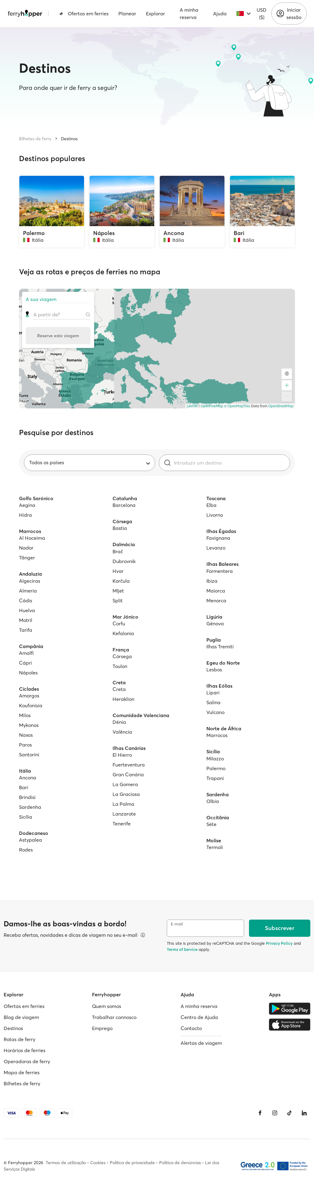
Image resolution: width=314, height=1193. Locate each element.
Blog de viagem (21, 1017)
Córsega (122, 656)
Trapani (215, 778)
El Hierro (122, 755)
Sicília (25, 817)
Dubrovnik (124, 561)
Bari (23, 787)
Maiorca (215, 591)
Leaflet (192, 406)
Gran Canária (128, 774)
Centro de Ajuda (199, 1017)
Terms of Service (182, 949)
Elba (211, 505)
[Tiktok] (289, 1113)
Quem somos (106, 1006)
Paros (25, 745)
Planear (127, 13)
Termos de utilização (66, 1162)
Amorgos (29, 696)
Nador (26, 548)
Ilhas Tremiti (220, 646)
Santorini (29, 754)
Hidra (25, 515)
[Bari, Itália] (262, 212)
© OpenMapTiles (237, 406)
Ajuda (220, 13)
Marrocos (217, 735)
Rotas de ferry (19, 1039)
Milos (25, 715)
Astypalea (30, 840)
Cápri (25, 663)
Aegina (27, 505)
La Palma (123, 804)
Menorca (216, 600)
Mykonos (29, 725)
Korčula (121, 581)
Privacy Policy (279, 943)
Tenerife (122, 823)
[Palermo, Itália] (51, 212)
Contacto (191, 1028)
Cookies (97, 1162)
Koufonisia (30, 705)
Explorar (155, 13)
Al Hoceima (32, 538)
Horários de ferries (24, 1050)
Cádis (25, 600)
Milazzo (215, 758)
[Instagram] (275, 1113)
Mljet (118, 591)
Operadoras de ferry (27, 1061)
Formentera (219, 571)
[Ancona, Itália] (192, 212)
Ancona (27, 777)
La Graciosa (126, 794)
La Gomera (125, 784)
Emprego (102, 1028)
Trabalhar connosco (114, 1017)
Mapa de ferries (22, 1072)
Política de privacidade (132, 1162)
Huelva (27, 610)
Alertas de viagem (201, 1043)
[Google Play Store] (289, 1008)
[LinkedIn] (304, 1113)
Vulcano (215, 712)
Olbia (212, 801)
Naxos (26, 735)
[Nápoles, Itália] (122, 212)
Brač (118, 551)
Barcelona (124, 505)
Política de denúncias (180, 1162)
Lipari (213, 692)
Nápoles (28, 673)
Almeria (28, 591)
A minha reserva (189, 13)
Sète (211, 824)
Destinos (69, 138)
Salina (213, 702)
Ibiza (211, 581)
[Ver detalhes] (143, 935)
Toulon (120, 666)
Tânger (27, 557)
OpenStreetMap (280, 406)
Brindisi (27, 797)
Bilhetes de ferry (35, 138)
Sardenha (30, 807)
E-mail (177, 924)
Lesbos (214, 669)
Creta (119, 689)
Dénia (119, 722)
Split (118, 600)
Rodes (26, 850)
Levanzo (215, 548)
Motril (25, 620)
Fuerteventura (129, 765)
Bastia (120, 528)
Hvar (118, 571)
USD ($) (261, 13)
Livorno (214, 515)
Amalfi (26, 653)
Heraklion (123, 699)
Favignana (218, 538)
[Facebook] (260, 1113)
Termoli (214, 847)
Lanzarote (124, 814)
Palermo (215, 768)
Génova (215, 623)
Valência (122, 732)
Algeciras (29, 581)
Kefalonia (123, 633)
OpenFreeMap (212, 406)
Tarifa (25, 630)
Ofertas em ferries (84, 13)
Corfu (119, 623)
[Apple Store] (289, 1024)
